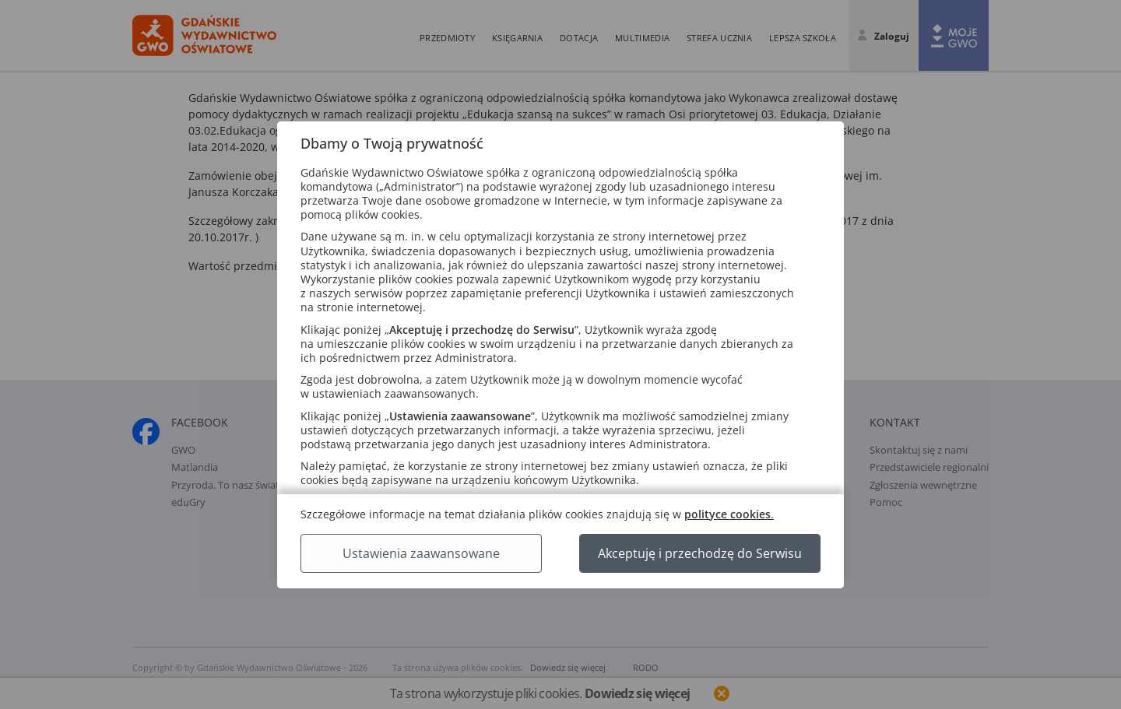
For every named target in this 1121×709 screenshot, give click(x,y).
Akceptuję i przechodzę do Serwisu (700, 553)
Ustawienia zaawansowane (421, 553)
